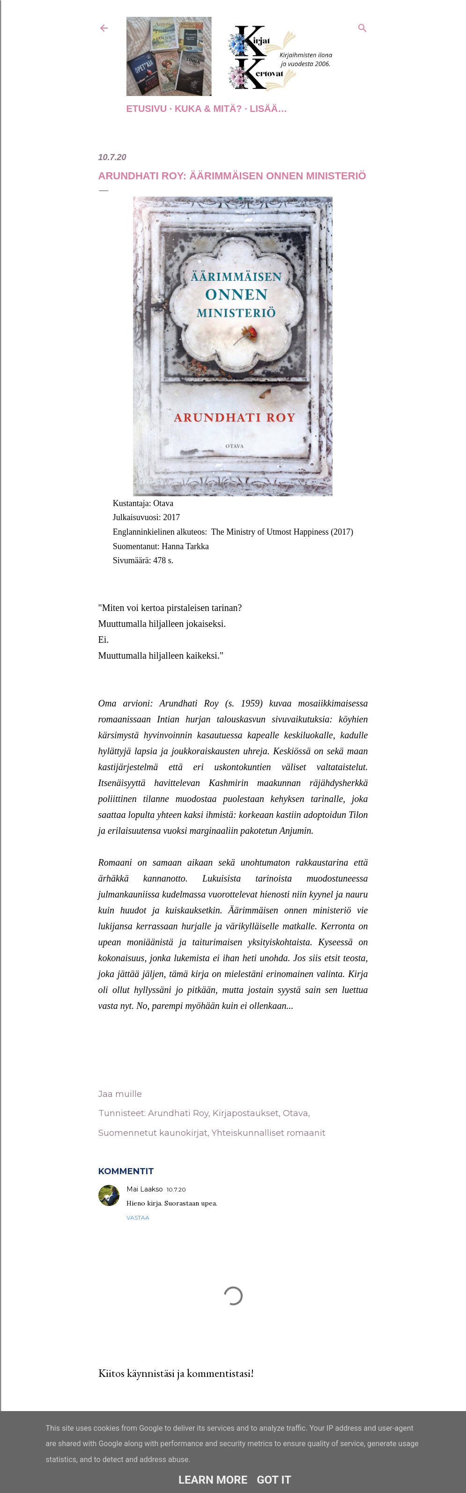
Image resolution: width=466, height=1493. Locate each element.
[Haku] (362, 26)
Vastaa (137, 1217)
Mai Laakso (144, 1189)
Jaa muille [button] (120, 1094)
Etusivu (146, 108)
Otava (295, 1113)
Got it (274, 1479)
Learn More (212, 1479)
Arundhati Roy (178, 1113)
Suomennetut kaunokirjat (152, 1133)
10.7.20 (176, 1189)
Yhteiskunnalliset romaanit (268, 1133)
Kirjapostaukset (246, 1113)
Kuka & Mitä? (208, 108)
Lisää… (268, 108)
